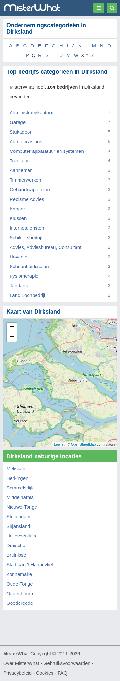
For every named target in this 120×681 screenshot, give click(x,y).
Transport (20, 160)
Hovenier (19, 256)
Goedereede (19, 603)
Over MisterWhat (21, 663)
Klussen (18, 218)
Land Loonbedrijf (27, 295)
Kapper (17, 208)
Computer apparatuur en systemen (47, 151)
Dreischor (16, 545)
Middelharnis (20, 497)
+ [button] (12, 327)
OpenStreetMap (83, 444)
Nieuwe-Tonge (21, 507)
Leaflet (59, 444)
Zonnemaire (19, 574)
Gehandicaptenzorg (31, 189)
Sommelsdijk (20, 487)
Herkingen (17, 478)
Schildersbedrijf (26, 237)
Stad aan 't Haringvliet (29, 564)
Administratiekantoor (31, 112)
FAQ (62, 673)
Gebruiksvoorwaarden (67, 663)
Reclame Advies (27, 199)
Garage (18, 122)
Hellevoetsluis (21, 535)
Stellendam (18, 516)
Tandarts (19, 285)
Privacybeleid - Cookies (28, 673)
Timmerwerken (25, 180)
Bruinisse (16, 555)
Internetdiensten (27, 228)
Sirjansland (18, 526)
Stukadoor (20, 132)
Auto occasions (26, 141)
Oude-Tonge (19, 584)
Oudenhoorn (19, 593)
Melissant (16, 468)
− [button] (12, 337)
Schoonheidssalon (29, 266)
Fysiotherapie (24, 276)
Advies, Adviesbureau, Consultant (45, 247)
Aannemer (21, 170)
